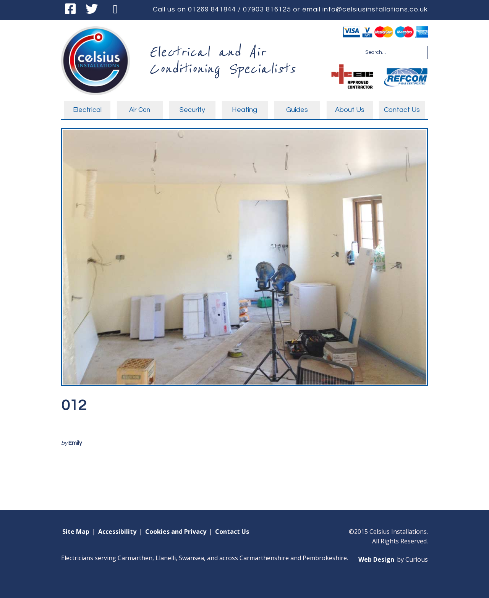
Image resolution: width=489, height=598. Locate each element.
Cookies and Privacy (175, 531)
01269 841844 (212, 9)
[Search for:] (395, 52)
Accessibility (117, 531)
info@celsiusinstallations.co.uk (375, 9)
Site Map (75, 531)
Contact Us (232, 531)
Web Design (376, 559)
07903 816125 (267, 9)
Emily (75, 443)
